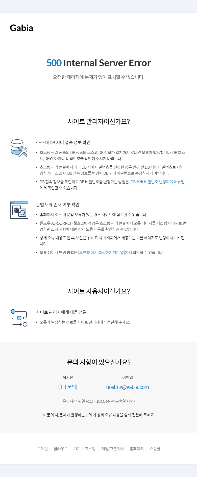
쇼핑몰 (155, 448)
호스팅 (90, 448)
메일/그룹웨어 (112, 448)
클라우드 (61, 448)
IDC (76, 448)
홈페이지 (137, 448)
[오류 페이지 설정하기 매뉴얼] (101, 252)
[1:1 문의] (67, 387)
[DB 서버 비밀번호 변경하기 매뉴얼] (157, 182)
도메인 (42, 448)
